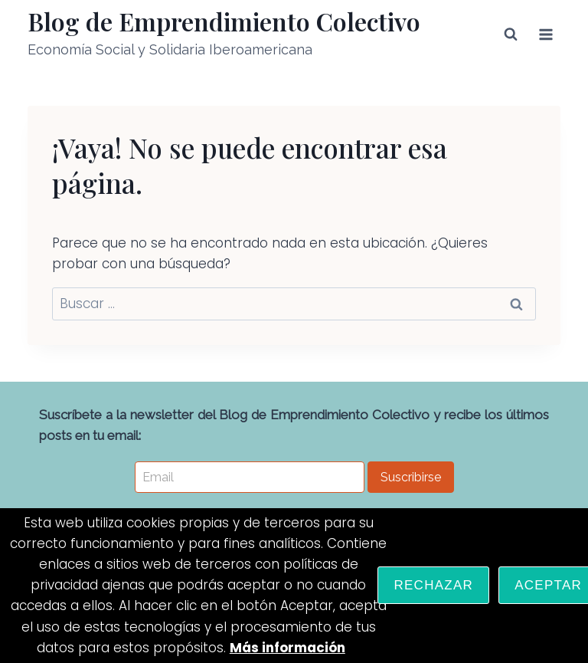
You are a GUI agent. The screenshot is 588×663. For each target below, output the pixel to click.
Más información (287, 647)
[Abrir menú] (546, 34)
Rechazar (433, 585)
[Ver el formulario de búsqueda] (510, 34)
